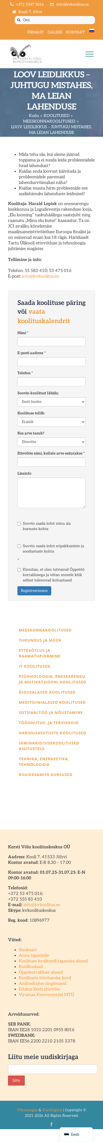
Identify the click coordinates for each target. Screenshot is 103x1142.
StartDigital (52, 1110)
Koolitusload (31, 966)
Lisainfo (24, 473)
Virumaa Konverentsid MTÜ (46, 994)
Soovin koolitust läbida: (38, 393)
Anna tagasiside (34, 955)
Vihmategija (27, 1110)
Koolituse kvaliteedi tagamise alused (53, 961)
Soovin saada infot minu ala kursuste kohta (44, 526)
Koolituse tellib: (31, 413)
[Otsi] (55, 20)
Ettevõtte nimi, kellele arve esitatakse (51, 453)
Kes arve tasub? (30, 433)
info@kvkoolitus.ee (40, 276)
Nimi (22, 333)
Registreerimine (34, 590)
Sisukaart (28, 949)
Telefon (25, 373)
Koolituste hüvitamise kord (45, 978)
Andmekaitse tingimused (43, 983)
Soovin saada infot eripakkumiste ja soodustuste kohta (50, 549)
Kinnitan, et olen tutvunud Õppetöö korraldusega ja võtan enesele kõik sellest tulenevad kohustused (50, 575)
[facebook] (51, 1124)
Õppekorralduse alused (41, 972)
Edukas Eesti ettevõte (39, 989)
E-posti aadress (31, 353)
